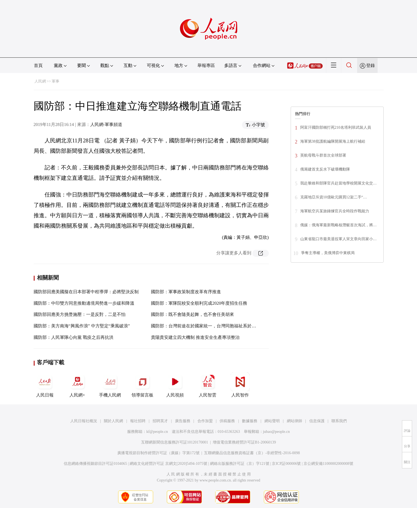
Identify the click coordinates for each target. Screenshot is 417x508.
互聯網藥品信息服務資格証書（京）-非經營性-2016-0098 (252, 453)
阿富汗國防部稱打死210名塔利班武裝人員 (335, 127)
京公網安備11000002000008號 (328, 464)
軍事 (55, 81)
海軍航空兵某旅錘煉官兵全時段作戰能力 (334, 211)
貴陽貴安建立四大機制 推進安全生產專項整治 (195, 337)
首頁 (38, 65)
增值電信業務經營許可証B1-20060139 (244, 442)
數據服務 (249, 421)
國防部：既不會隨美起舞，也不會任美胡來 (192, 314)
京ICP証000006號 (286, 464)
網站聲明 (272, 421)
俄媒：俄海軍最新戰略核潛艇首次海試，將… (338, 225)
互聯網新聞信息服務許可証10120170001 (174, 442)
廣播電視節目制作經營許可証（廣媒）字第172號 (158, 453)
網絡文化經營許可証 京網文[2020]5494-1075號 (168, 464)
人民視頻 (175, 384)
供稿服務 (227, 421)
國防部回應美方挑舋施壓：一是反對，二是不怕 (80, 314)
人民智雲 (207, 384)
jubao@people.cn (276, 432)
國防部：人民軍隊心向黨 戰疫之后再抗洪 (73, 337)
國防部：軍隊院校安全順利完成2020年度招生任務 (199, 303)
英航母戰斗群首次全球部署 (323, 155)
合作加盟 (205, 421)
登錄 (370, 65)
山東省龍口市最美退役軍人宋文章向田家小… (338, 239)
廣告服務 (182, 421)
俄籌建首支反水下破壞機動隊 (325, 169)
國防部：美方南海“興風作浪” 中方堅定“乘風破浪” (82, 326)
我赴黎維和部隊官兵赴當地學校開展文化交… (338, 183)
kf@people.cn (157, 432)
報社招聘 (137, 421)
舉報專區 (206, 65)
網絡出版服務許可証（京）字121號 (239, 464)
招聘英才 (160, 421)
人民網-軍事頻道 (106, 124)
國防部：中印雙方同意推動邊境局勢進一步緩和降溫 (84, 303)
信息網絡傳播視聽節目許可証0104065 (95, 464)
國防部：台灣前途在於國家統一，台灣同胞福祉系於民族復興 (210, 326)
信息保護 (317, 421)
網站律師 (294, 421)
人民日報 (44, 384)
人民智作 (240, 384)
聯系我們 (339, 421)
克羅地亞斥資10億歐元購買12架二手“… (333, 197)
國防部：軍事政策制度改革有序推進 (186, 291)
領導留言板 (142, 384)
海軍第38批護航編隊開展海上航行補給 (332, 141)
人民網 (40, 81)
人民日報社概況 (83, 421)
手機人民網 (110, 384)
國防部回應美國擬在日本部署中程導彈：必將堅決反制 (86, 291)
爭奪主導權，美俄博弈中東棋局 (328, 253)
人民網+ (77, 384)
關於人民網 (113, 421)
